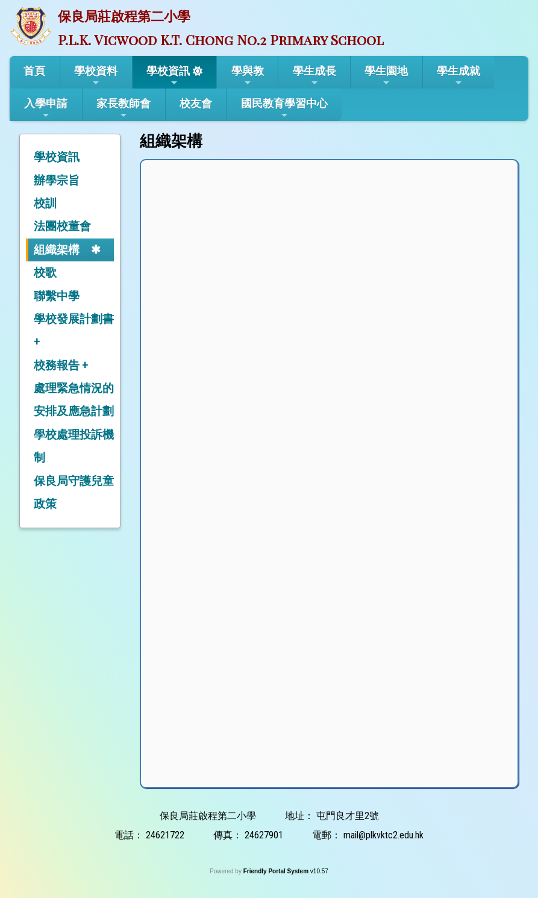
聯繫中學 (57, 296)
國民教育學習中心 (284, 108)
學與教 (247, 75)
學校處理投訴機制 (74, 446)
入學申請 (45, 108)
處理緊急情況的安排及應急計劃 (74, 399)
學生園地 (386, 75)
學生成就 (458, 75)
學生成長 (314, 75)
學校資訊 (168, 75)
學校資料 (95, 75)
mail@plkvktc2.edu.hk (383, 835)
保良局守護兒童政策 (74, 492)
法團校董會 (62, 226)
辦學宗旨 (57, 180)
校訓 (45, 203)
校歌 (45, 272)
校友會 (196, 103)
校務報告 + (61, 365)
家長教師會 (123, 108)
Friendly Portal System (276, 871)
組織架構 (57, 250)
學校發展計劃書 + (74, 330)
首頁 (34, 70)
